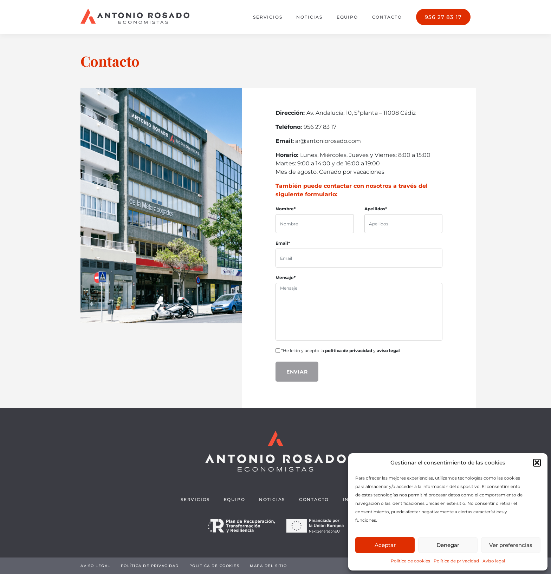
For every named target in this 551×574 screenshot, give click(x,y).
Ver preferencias (510, 545)
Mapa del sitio (268, 565)
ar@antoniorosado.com (328, 141)
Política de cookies (410, 560)
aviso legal (388, 350)
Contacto (387, 17)
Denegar (447, 545)
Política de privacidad (456, 560)
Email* (283, 243)
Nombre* (286, 208)
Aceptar (385, 545)
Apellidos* (375, 208)
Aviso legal (493, 560)
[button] (536, 462)
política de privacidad (348, 350)
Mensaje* (286, 277)
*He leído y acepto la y (338, 350)
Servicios (267, 17)
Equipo (347, 17)
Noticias (309, 17)
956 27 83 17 (443, 17)
